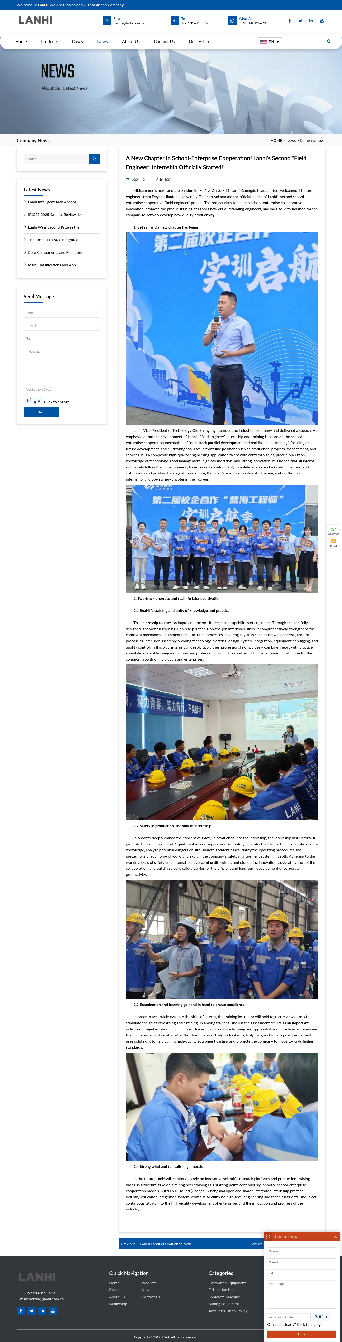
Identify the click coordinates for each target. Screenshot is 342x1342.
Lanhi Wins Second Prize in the (51, 227)
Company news (312, 140)
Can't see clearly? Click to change (294, 1324)
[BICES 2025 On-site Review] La (53, 214)
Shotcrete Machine (224, 1296)
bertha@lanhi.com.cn (46, 1299)
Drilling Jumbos (221, 1289)
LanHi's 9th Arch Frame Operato (277, 1243)
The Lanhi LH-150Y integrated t (52, 239)
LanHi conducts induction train (165, 1243)
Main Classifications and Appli (51, 265)
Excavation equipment (227, 1282)
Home (21, 36)
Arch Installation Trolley (228, 1310)
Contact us (164, 36)
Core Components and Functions (53, 252)
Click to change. (57, 402)
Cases (77, 36)
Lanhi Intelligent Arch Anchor (50, 202)
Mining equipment (224, 1303)
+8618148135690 (252, 23)
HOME (276, 140)
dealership (199, 36)
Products (49, 36)
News (102, 36)
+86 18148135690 (195, 23)
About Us (131, 36)
